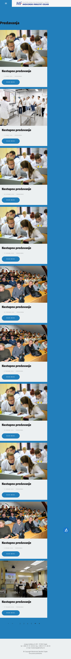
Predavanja (18, 76)
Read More (10, 82)
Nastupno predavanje (16, 71)
